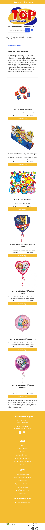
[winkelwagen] (32, 30)
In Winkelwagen (22, 118)
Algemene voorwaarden (22, 458)
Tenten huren (22, 480)
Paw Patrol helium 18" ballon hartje (22, 292)
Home (8, 37)
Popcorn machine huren (22, 484)
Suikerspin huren (22, 487)
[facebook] (21, 434)
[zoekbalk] (19, 30)
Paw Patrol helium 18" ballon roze (22, 339)
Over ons (22, 452)
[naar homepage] (22, 16)
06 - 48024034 (22, 426)
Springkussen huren (22, 474)
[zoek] (27, 30)
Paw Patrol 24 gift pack (22, 109)
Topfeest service (22, 448)
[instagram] (24, 434)
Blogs (22, 445)
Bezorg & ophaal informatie (22, 461)
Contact (22, 465)
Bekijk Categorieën (22, 45)
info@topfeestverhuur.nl (22, 428)
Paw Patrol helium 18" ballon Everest (22, 386)
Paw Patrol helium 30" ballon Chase (22, 245)
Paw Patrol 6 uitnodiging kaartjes (22, 154)
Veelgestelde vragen (22, 455)
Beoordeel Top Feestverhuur (22, 512)
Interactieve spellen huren (22, 477)
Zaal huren (22, 493)
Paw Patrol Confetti (22, 200)
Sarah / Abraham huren (22, 490)
